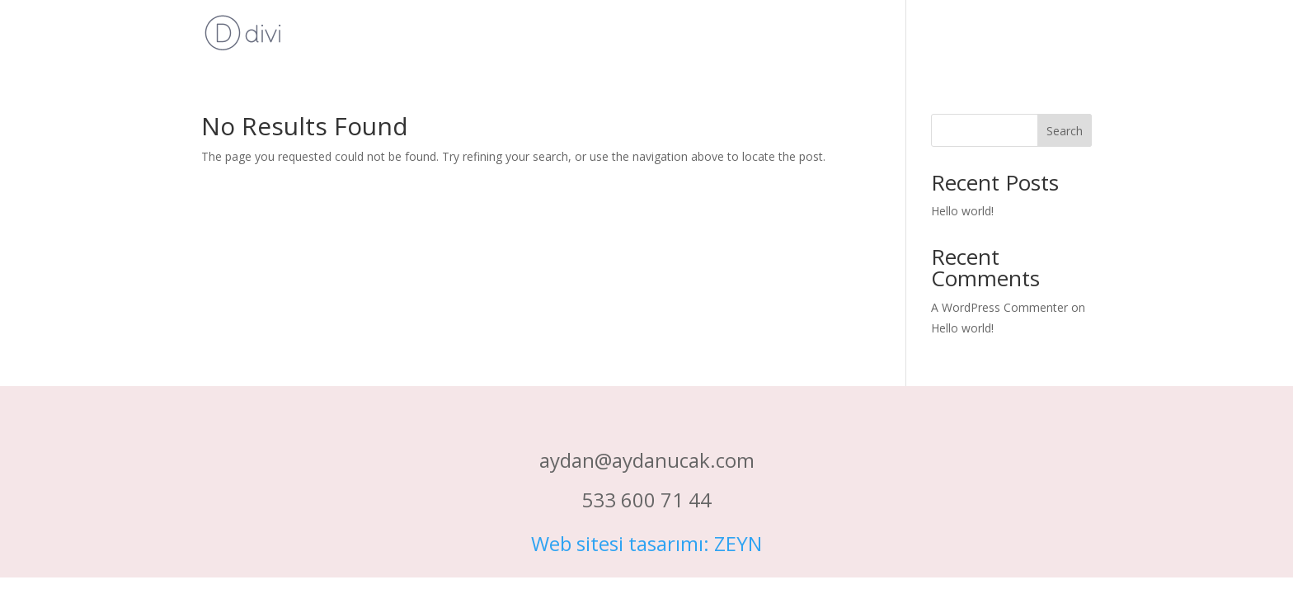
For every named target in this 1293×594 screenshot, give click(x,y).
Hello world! (962, 211)
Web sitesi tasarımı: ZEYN (646, 543)
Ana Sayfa (1062, 33)
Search (1064, 131)
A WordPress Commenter (999, 307)
